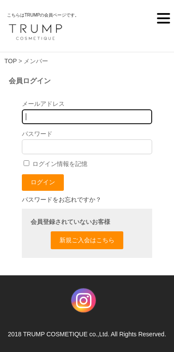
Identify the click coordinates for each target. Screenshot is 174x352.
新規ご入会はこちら (87, 240)
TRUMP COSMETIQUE (55, 334)
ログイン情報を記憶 (55, 163)
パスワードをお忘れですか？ (61, 199)
